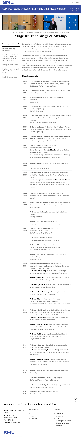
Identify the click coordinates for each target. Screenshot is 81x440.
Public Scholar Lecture (9, 77)
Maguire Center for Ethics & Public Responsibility (30, 404)
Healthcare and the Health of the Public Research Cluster (10, 71)
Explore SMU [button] (75, 2)
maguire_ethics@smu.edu (12, 422)
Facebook (34, 416)
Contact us (59, 414)
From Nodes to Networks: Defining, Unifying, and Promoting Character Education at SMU (10, 57)
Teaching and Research (48, 32)
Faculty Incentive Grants (10, 65)
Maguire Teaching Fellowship (8, 49)
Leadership (59, 416)
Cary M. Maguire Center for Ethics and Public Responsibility (34, 8)
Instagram (34, 418)
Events (58, 418)
